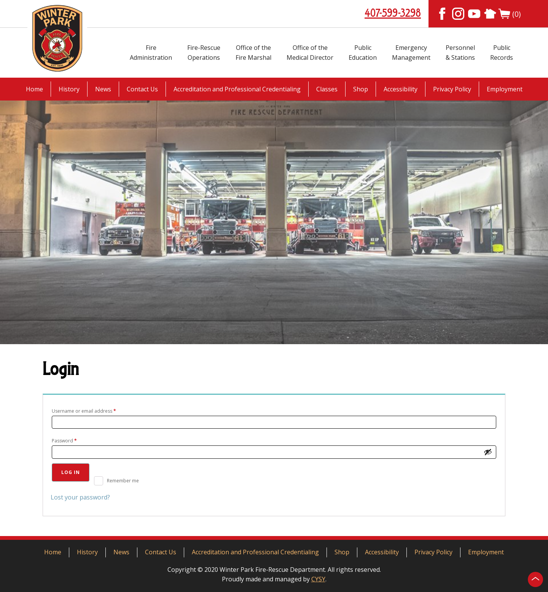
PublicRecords (501, 52)
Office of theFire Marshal (253, 52)
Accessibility (400, 89)
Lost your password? (80, 497)
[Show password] (488, 452)
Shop (360, 89)
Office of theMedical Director (310, 52)
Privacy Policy (452, 89)
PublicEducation (363, 52)
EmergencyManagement (411, 52)
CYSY (318, 579)
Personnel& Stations (460, 52)
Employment (505, 89)
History (69, 89)
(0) (509, 14)
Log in (70, 472)
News (103, 89)
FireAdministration (151, 52)
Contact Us (142, 89)
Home (34, 89)
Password (74, 440)
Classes (327, 89)
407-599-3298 (393, 14)
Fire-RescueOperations (203, 52)
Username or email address (93, 410)
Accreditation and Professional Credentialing (237, 89)
